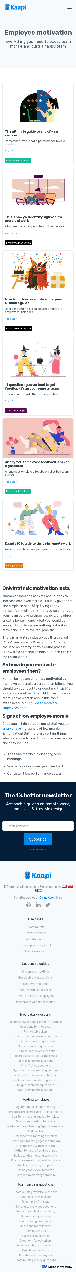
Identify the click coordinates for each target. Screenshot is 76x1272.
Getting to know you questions (35, 1206)
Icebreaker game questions (35, 1061)
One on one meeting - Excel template (35, 1160)
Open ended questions (35, 1216)
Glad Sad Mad (35, 1131)
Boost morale (35, 927)
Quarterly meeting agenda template (35, 1116)
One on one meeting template (35, 1121)
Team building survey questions (35, 1260)
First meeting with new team (35, 1146)
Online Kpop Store (51, 897)
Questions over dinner (35, 1236)
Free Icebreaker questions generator (35, 1080)
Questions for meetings (35, 1026)
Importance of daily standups (35, 1002)
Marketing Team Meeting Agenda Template (35, 1126)
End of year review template (35, 1170)
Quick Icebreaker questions (35, 1046)
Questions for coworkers (36, 1240)
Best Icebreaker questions (35, 977)
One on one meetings (35, 971)
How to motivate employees (35, 996)
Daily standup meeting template (35, 1155)
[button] (69, 7)
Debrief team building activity (35, 1211)
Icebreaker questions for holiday (36, 1075)
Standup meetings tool (35, 945)
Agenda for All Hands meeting (35, 1107)
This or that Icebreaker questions (35, 1036)
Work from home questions (35, 1090)
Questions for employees (35, 1255)
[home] (30, 7)
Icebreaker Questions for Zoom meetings (35, 1022)
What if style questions (35, 1065)
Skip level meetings (35, 984)
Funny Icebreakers (36, 1031)
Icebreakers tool (35, 951)
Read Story (11, 151)
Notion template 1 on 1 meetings (35, 1150)
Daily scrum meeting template (36, 1175)
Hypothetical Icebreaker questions (35, 1070)
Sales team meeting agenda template (36, 1141)
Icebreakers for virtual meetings (36, 1056)
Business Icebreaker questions (35, 1051)
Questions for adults (35, 1250)
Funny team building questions (36, 1245)
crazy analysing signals (20, 729)
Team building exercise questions (35, 1192)
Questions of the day (35, 1202)
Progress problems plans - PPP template (35, 1112)
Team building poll (35, 1231)
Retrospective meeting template (36, 1136)
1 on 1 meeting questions (35, 990)
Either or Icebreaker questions (35, 1041)
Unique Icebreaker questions (35, 1085)
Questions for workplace (35, 1197)
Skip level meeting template (35, 1165)
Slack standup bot (36, 939)
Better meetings (36, 933)
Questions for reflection (35, 1226)
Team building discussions (35, 1221)
